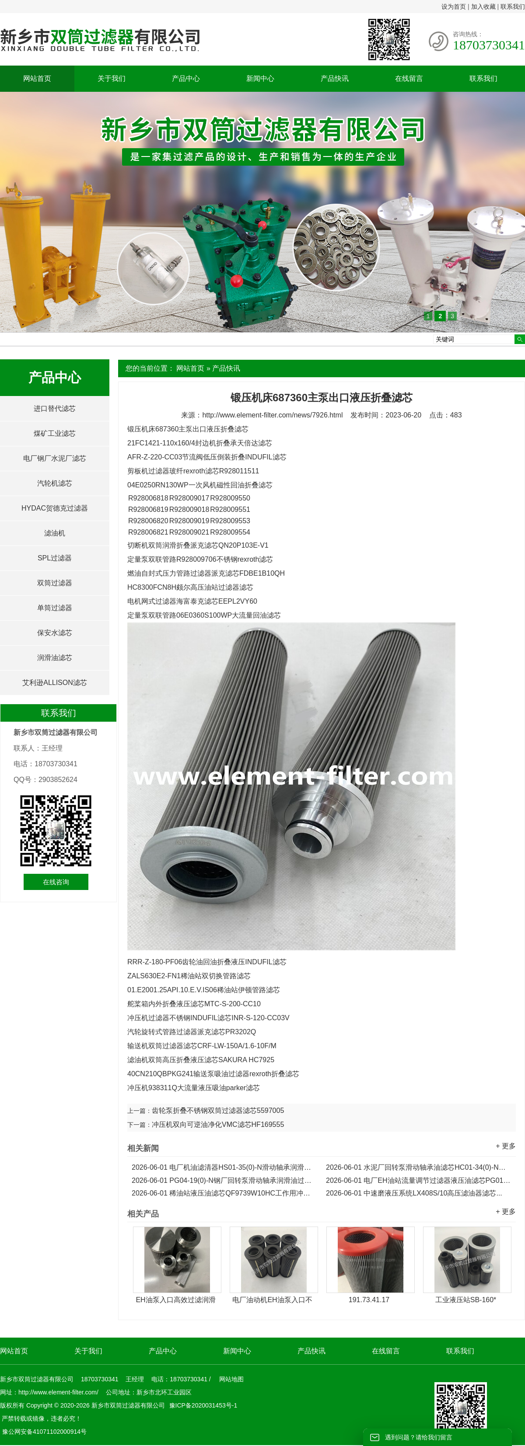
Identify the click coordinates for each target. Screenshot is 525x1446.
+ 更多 (506, 1146)
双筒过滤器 (54, 583)
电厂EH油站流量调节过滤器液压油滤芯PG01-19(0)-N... (418, 1180)
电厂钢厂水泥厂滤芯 (54, 458)
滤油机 (54, 533)
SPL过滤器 (55, 558)
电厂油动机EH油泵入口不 (272, 1299)
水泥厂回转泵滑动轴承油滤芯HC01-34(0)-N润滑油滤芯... (418, 1167)
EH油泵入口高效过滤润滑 (175, 1299)
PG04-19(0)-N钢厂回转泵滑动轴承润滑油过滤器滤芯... (224, 1180)
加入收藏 (483, 6)
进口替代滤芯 (55, 408)
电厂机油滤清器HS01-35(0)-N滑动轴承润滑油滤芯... (224, 1167)
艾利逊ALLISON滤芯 (54, 682)
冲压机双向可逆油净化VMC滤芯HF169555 (218, 1124)
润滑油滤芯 (54, 657)
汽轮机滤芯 (54, 483)
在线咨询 (56, 882)
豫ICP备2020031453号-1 (203, 1405)
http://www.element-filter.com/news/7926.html (272, 415)
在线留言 (409, 78)
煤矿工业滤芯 (55, 433)
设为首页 (453, 6)
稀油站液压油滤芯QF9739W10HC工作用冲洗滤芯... (224, 1193)
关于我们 (112, 78)
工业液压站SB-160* (466, 1299)
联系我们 (512, 6)
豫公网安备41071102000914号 (44, 1431)
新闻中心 (260, 78)
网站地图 (231, 1379)
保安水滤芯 (54, 632)
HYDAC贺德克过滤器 (54, 508)
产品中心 (186, 78)
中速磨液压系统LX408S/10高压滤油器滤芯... (414, 1193)
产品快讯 (335, 78)
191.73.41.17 (369, 1299)
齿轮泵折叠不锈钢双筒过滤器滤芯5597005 (218, 1110)
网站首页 (37, 78)
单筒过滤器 (54, 608)
